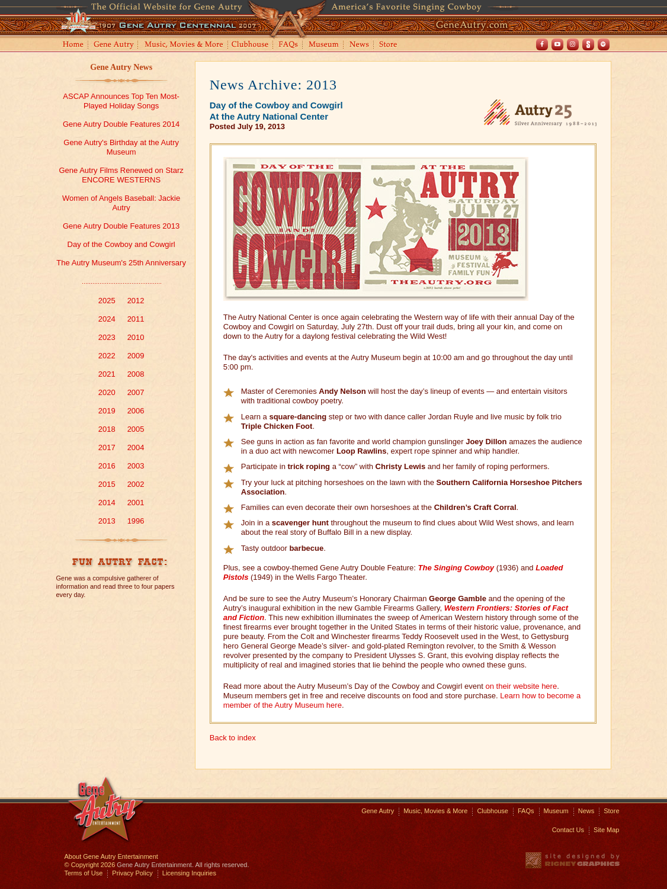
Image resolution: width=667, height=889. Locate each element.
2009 (136, 355)
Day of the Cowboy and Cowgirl (121, 244)
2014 (107, 502)
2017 (107, 447)
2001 (136, 502)
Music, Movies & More (435, 810)
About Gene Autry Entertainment (111, 856)
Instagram (573, 44)
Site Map (606, 829)
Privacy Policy (132, 873)
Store (390, 45)
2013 (107, 520)
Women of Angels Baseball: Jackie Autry (121, 203)
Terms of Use (84, 873)
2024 (107, 318)
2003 (136, 465)
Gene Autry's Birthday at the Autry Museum (121, 147)
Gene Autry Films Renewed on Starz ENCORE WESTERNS (121, 175)
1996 (136, 520)
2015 (107, 484)
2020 (107, 392)
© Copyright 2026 (90, 864)
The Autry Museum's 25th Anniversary (121, 262)
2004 (136, 447)
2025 (107, 300)
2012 (136, 300)
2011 (136, 318)
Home (72, 45)
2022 (107, 355)
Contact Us (568, 829)
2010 (136, 337)
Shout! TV (588, 44)
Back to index (233, 737)
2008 (136, 374)
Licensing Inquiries (189, 873)
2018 (107, 429)
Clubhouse (250, 45)
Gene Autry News (121, 67)
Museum (324, 45)
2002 (136, 484)
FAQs (289, 45)
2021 (107, 374)
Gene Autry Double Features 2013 (121, 226)
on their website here (521, 686)
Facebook (542, 44)
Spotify (604, 44)
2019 (107, 410)
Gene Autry (114, 45)
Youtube (557, 44)
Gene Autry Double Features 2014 (121, 124)
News (360, 45)
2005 (136, 429)
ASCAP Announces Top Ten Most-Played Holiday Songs (121, 101)
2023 (107, 337)
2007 (136, 392)
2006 (136, 410)
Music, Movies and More (184, 45)
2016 (107, 465)
